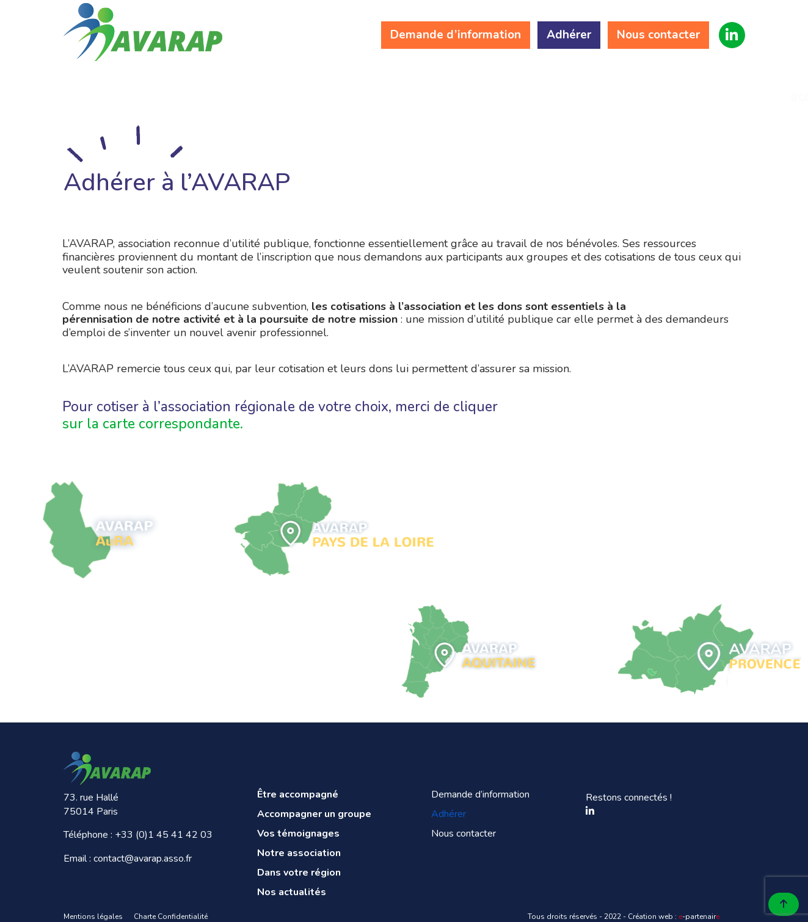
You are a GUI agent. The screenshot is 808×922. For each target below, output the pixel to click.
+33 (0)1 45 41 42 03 (164, 834)
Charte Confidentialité (171, 916)
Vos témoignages (363, 87)
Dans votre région (603, 87)
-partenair (699, 916)
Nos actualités (722, 87)
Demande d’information (455, 35)
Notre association (482, 87)
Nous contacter (657, 35)
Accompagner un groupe (243, 87)
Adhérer (568, 35)
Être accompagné (124, 87)
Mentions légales (93, 916)
